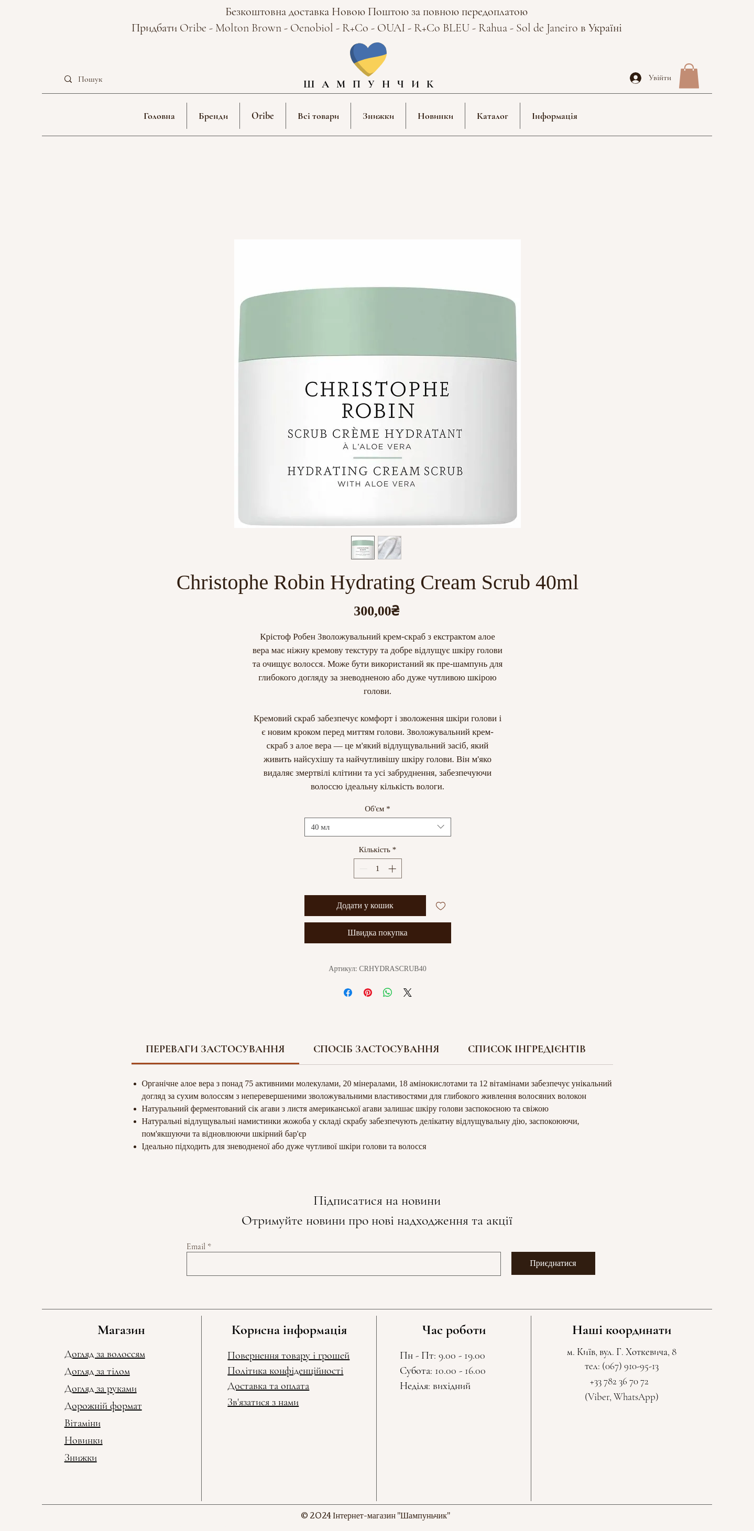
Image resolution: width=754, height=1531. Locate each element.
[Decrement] (362, 868)
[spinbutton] (377, 868)
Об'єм (377, 809)
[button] (213, 116)
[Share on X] (407, 992)
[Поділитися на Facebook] (348, 992)
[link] (215, 1049)
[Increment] (393, 868)
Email (196, 1246)
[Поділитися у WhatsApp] (387, 992)
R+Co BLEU (443, 28)
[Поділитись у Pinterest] (368, 992)
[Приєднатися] (553, 1263)
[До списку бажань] (440, 905)
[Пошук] (108, 79)
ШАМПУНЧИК (372, 84)
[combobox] (377, 827)
